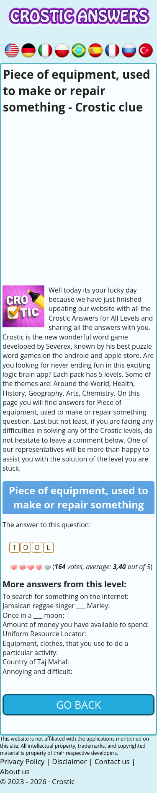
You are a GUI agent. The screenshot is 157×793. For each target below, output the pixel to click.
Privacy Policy (22, 761)
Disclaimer (69, 761)
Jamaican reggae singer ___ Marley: (56, 605)
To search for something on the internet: (66, 596)
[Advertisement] (78, 198)
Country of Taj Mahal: (36, 661)
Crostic (63, 781)
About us (15, 771)
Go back (78, 704)
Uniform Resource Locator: (44, 633)
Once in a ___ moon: (33, 615)
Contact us (112, 761)
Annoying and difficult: (37, 671)
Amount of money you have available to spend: (76, 624)
